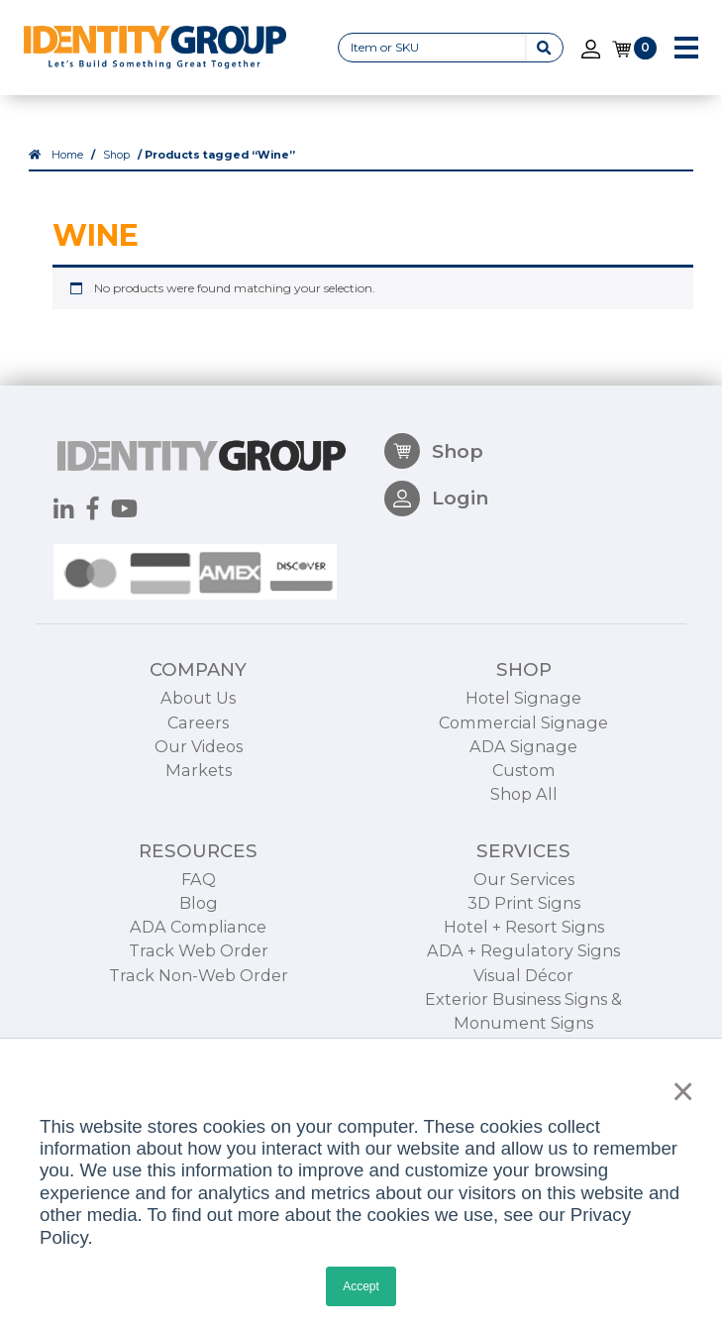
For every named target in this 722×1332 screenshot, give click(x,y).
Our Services (523, 946)
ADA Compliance (198, 995)
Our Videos (199, 814)
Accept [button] (361, 1286)
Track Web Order (198, 1019)
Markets (198, 837)
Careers (198, 790)
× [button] (677, 1091)
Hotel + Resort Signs (524, 995)
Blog (198, 971)
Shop (116, 156)
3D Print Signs (523, 971)
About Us (198, 766)
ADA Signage (523, 814)
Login (436, 567)
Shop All (524, 861)
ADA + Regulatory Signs (523, 1019)
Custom (524, 837)
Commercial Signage (523, 790)
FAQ (198, 946)
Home (67, 156)
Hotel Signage (523, 766)
